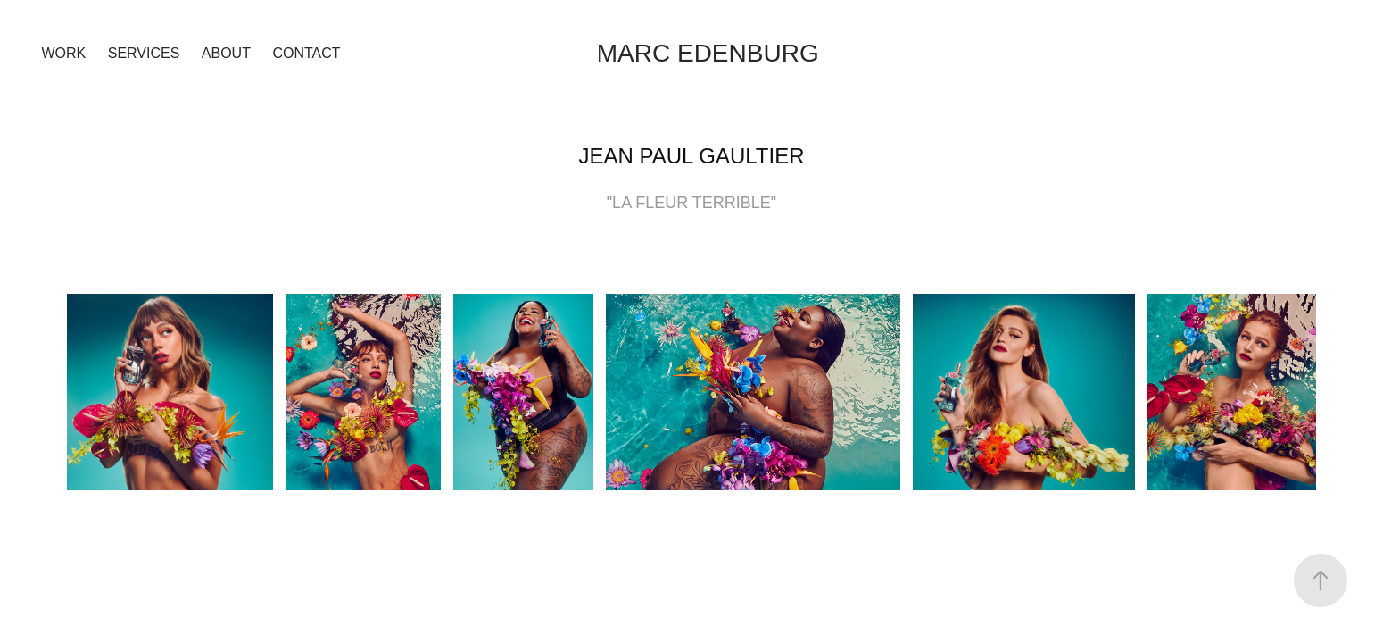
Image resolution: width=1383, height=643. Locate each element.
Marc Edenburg (708, 53)
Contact (306, 53)
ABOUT (226, 53)
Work (64, 53)
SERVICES (144, 53)
